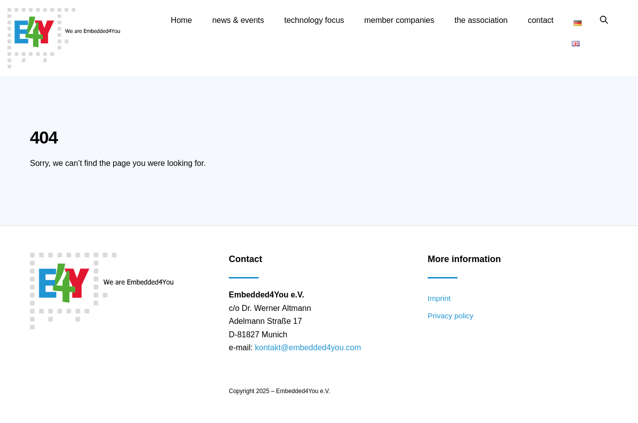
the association (481, 20)
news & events (238, 20)
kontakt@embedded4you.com (308, 347)
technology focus (314, 20)
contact (541, 20)
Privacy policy (451, 315)
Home (181, 20)
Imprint (439, 298)
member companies (399, 20)
